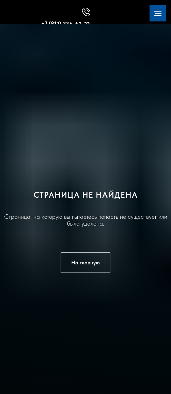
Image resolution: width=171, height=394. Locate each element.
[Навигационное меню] (157, 13)
